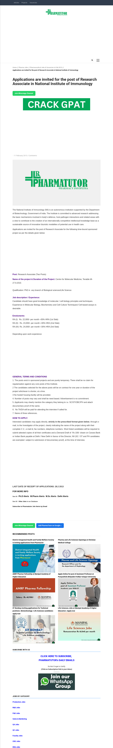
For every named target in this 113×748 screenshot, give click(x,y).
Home (15, 67)
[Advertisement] (57, 36)
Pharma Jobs (23, 67)
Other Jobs (22, 501)
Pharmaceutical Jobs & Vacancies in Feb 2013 (46, 67)
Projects (24, 3)
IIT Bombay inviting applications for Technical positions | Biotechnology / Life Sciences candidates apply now (33, 611)
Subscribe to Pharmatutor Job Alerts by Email (30, 506)
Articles (16, 3)
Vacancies (33, 3)
